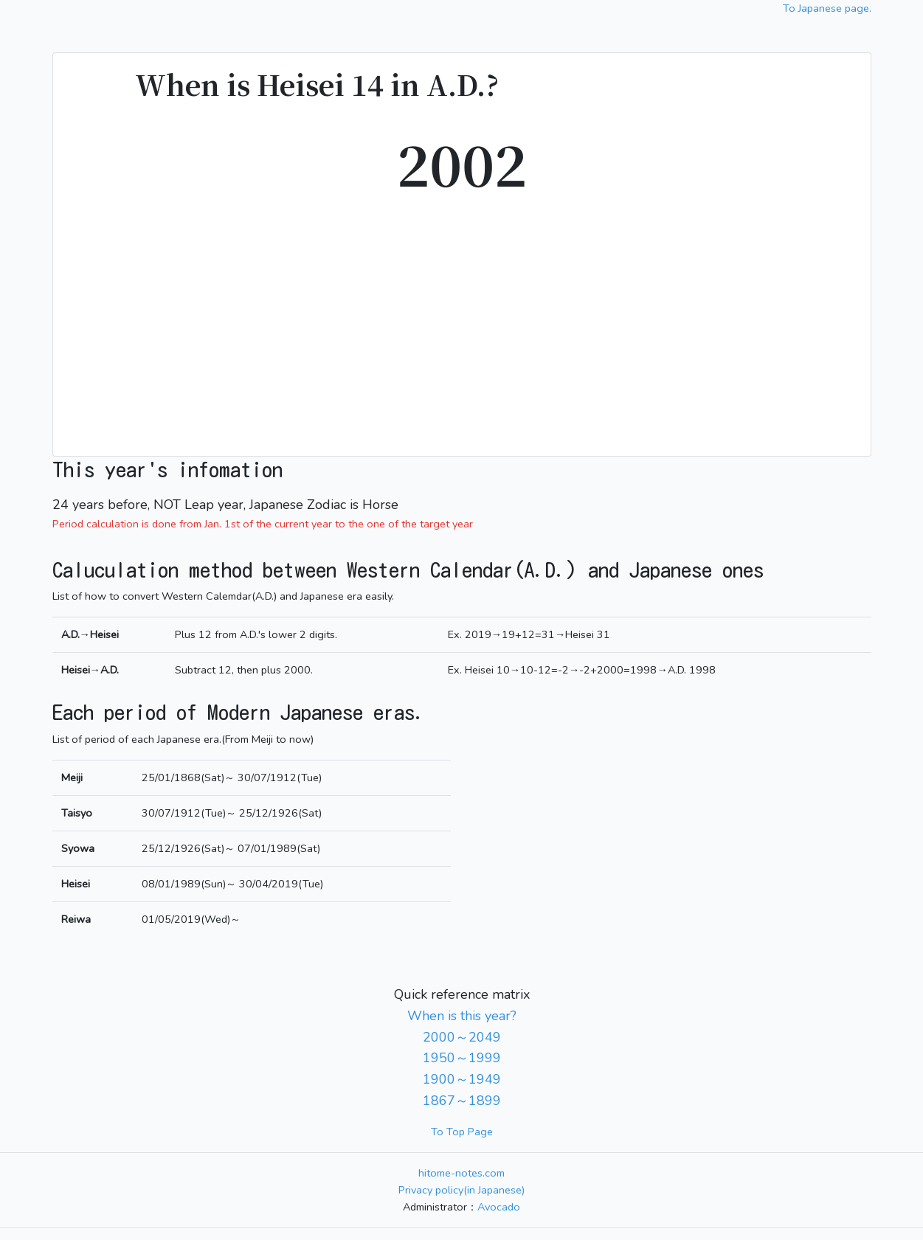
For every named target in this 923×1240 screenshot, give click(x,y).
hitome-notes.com (461, 1172)
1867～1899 (462, 1100)
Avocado (498, 1206)
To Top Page (462, 1131)
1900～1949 (462, 1079)
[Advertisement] (462, 318)
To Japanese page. (827, 8)
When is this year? (461, 1016)
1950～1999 (462, 1058)
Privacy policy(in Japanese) (461, 1189)
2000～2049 (462, 1037)
